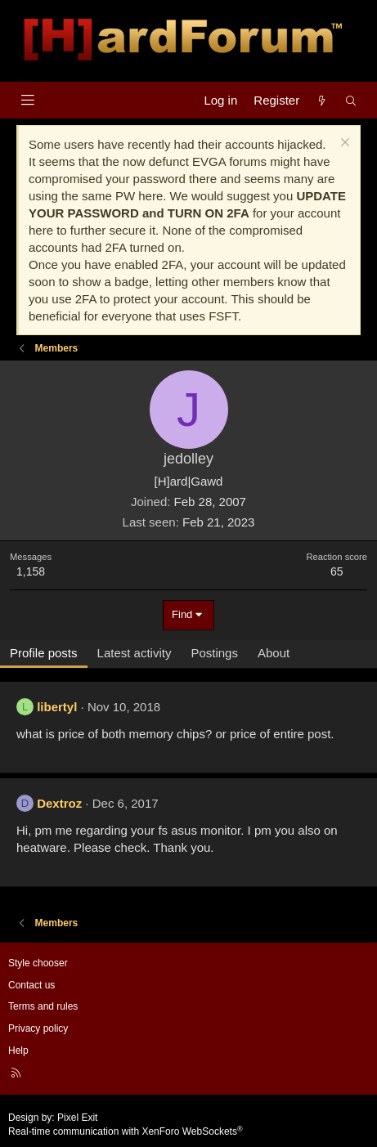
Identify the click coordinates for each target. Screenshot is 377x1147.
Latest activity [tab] (134, 653)
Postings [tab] (214, 653)
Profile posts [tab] (44, 653)
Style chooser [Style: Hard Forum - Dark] (38, 963)
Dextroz (59, 803)
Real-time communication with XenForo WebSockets (125, 1131)
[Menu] (27, 100)
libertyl (57, 707)
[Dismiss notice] (343, 144)
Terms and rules (43, 1006)
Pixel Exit (77, 1117)
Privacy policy (38, 1028)
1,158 (30, 571)
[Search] (351, 100)
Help (18, 1050)
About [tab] (273, 653)
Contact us (31, 985)
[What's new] (321, 100)
